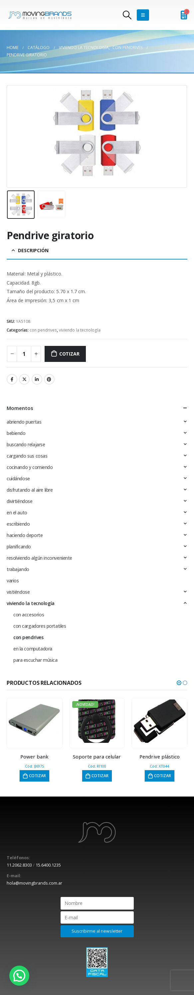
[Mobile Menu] (143, 15)
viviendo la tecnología (79, 330)
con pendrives (43, 330)
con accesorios (28, 614)
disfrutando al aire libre (30, 490)
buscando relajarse (26, 444)
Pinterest (49, 379)
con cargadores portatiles (39, 626)
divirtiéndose (20, 501)
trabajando (18, 569)
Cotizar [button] (37, 776)
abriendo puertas (24, 422)
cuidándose (18, 478)
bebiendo (16, 433)
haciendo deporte (25, 535)
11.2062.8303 (19, 865)
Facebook (12, 379)
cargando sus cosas (27, 456)
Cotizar (69, 354)
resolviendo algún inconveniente (39, 558)
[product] (34, 721)
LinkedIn (37, 379)
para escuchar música (35, 660)
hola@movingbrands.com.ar (34, 883)
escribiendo (18, 524)
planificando (19, 546)
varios (13, 580)
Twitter (24, 379)
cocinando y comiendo (30, 467)
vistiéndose (18, 592)
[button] (179, 683)
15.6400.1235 (48, 865)
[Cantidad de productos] (24, 354)
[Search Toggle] (127, 15)
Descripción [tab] (33, 250)
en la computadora (32, 648)
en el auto (17, 512)
